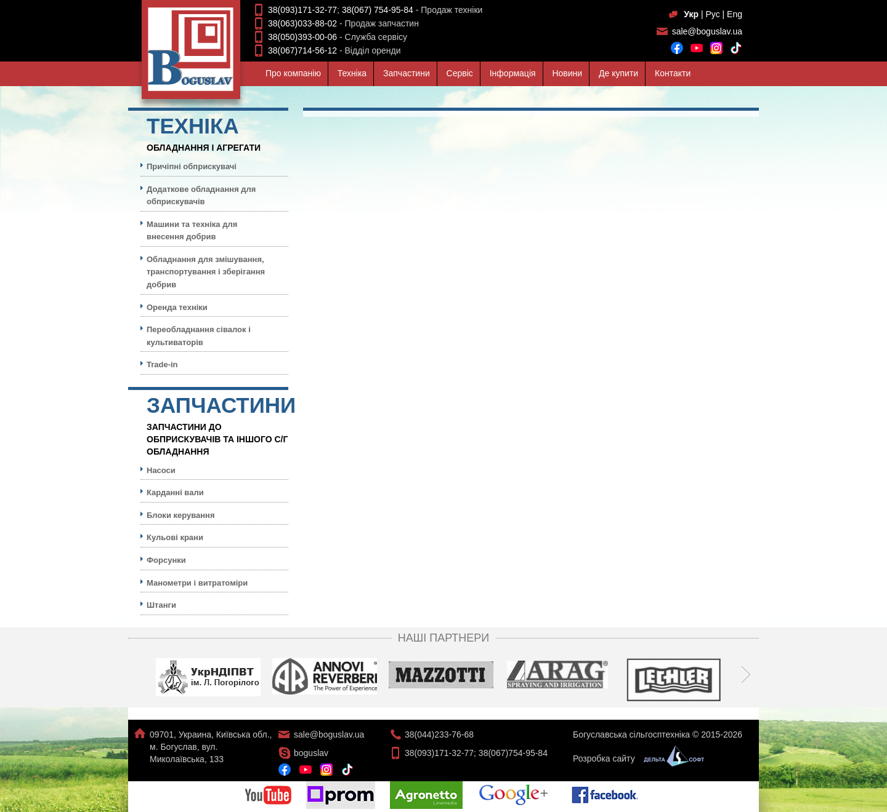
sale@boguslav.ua (707, 31)
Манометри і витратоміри (197, 582)
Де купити (618, 73)
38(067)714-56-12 (302, 50)
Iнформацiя (513, 73)
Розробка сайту (635, 758)
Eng (734, 14)
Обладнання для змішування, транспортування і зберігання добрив (206, 272)
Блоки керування (181, 515)
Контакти (673, 73)
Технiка (352, 73)
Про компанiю (293, 73)
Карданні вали (175, 492)
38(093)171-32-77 (302, 10)
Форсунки (166, 560)
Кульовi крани (175, 537)
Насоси (161, 470)
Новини (567, 73)
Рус (712, 14)
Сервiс (460, 73)
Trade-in (162, 364)
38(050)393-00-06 (302, 37)
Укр (691, 14)
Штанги (161, 605)
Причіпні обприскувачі (192, 166)
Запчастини (406, 73)
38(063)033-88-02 (302, 23)
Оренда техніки (177, 307)
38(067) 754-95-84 (377, 10)
